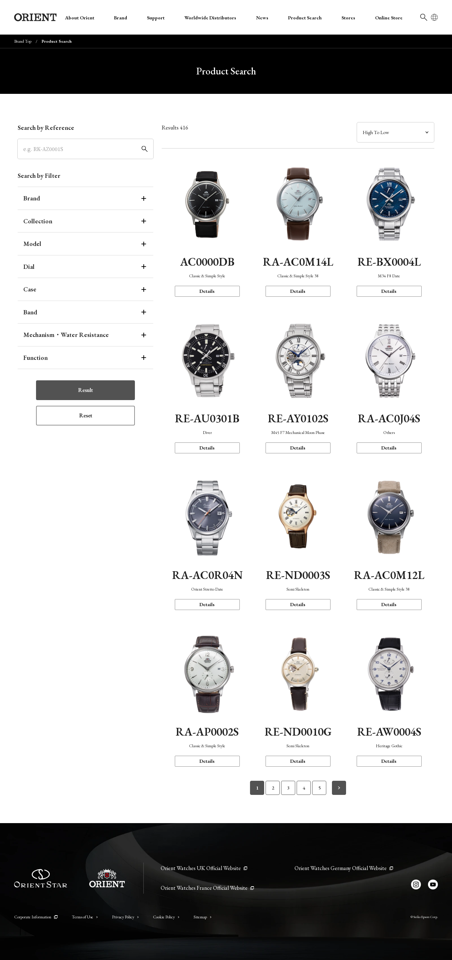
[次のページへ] (339, 788)
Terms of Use (85, 917)
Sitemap (203, 917)
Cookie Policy (166, 917)
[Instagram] (416, 884)
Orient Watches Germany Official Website (344, 868)
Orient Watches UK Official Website (204, 868)
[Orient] (35, 17)
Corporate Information (36, 917)
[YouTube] (433, 884)
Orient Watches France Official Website (207, 888)
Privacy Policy (125, 917)
